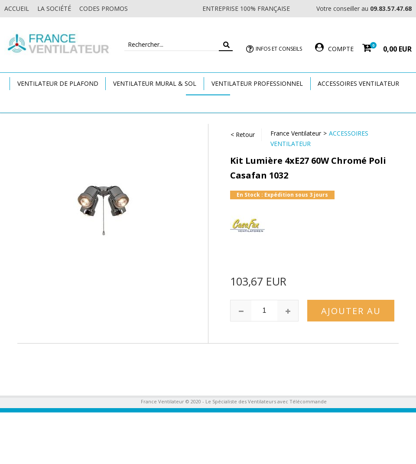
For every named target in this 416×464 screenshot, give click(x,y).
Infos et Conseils (279, 48)
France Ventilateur (295, 133)
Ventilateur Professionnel (257, 83)
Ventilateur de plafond (57, 83)
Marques (208, 103)
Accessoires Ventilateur (358, 83)
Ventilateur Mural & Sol (154, 83)
